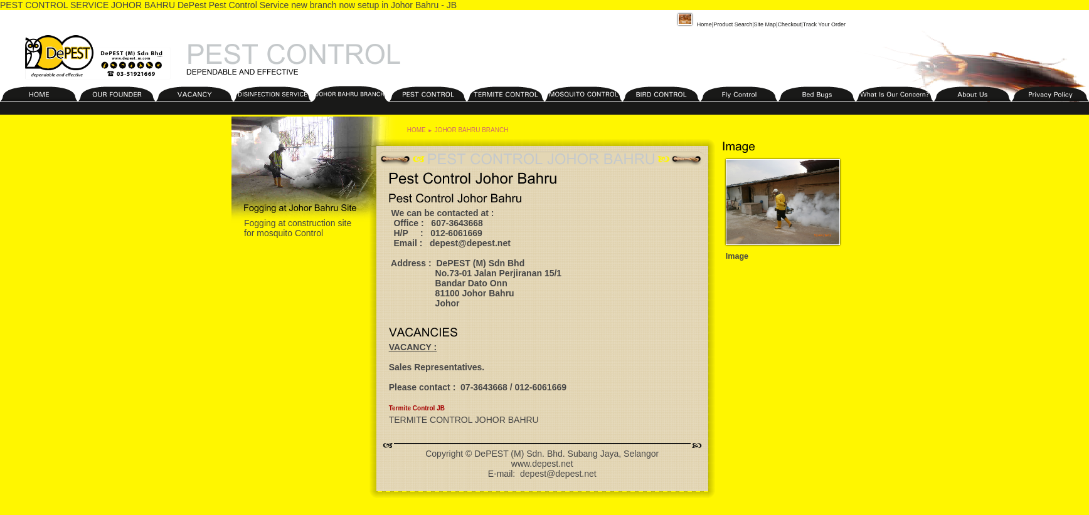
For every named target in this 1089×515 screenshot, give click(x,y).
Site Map (765, 24)
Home (694, 24)
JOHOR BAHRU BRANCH (472, 130)
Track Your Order (824, 24)
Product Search (732, 24)
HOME (416, 130)
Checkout (789, 24)
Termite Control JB (417, 408)
